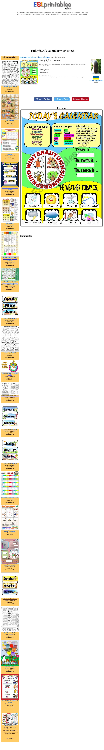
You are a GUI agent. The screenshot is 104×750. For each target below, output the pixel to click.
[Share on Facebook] (43, 99)
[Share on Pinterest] (80, 99)
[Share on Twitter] (62, 99)
